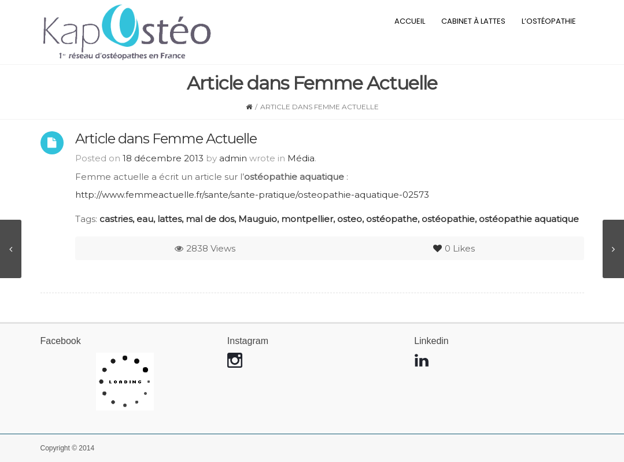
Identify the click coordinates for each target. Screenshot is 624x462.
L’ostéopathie (549, 21)
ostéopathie (448, 218)
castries (115, 218)
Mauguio (257, 218)
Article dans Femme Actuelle (166, 138)
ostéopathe (392, 218)
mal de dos (210, 218)
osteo (349, 218)
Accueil (409, 21)
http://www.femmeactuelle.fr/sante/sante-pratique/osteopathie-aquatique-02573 (252, 194)
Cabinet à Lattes (473, 21)
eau (144, 218)
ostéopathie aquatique (529, 218)
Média (301, 158)
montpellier (307, 218)
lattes (169, 218)
